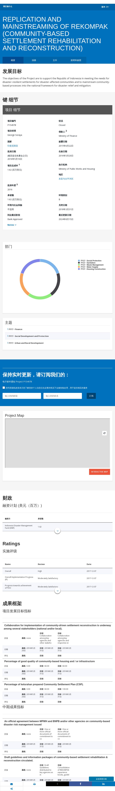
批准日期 (11, 151)
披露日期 (63, 141)
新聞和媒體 (76, 60)
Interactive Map (99, 471)
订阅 (91, 395)
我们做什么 (7, 6)
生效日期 (63, 151)
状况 (61, 120)
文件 (55, 60)
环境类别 (63, 195)
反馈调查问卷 (101, 779)
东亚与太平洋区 (66, 178)
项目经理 (11, 130)
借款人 (63, 131)
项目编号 (11, 120)
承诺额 (10, 195)
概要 (13, 60)
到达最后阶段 (13, 215)
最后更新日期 (65, 215)
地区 (61, 174)
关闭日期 (63, 205)
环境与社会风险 (14, 205)
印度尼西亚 (12, 145)
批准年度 (12, 185)
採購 (34, 60)
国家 (9, 141)
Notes (10, 224)
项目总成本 (13, 165)
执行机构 (63, 164)
